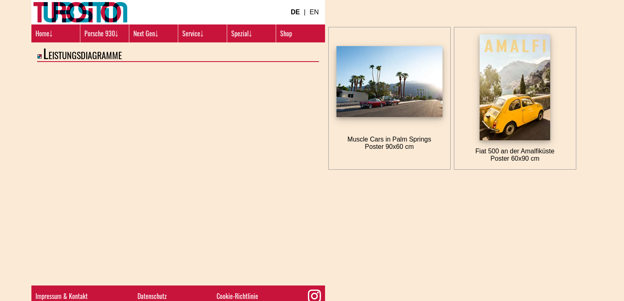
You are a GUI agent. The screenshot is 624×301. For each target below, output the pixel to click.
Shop (286, 33)
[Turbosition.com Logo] (80, 12)
